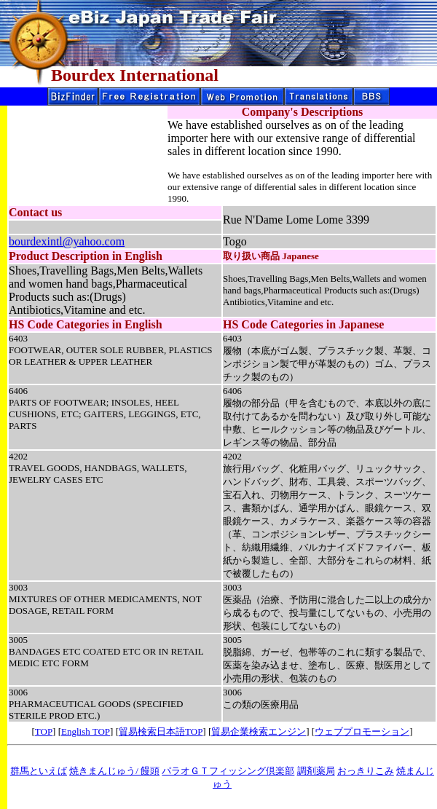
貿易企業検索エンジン (258, 731)
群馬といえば (38, 770)
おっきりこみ (365, 770)
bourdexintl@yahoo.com (67, 241)
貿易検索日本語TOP (160, 731)
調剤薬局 (316, 770)
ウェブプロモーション (362, 731)
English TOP (85, 731)
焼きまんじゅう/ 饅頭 (114, 770)
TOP (43, 731)
